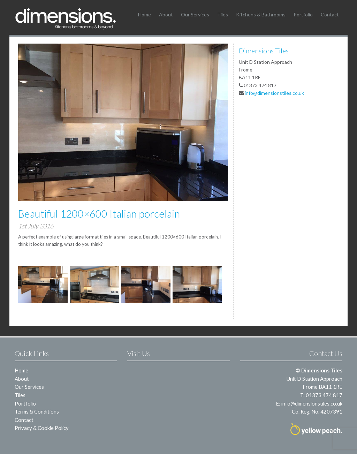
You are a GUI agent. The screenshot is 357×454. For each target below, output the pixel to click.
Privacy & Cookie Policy (42, 428)
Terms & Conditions (37, 411)
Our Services (195, 14)
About (166, 14)
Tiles (222, 14)
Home (144, 14)
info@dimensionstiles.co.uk (274, 93)
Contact (330, 14)
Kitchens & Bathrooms (261, 14)
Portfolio (303, 14)
